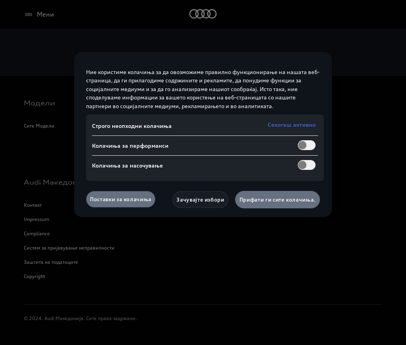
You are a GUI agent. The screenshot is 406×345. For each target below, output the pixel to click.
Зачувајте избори (200, 199)
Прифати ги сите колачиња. (277, 199)
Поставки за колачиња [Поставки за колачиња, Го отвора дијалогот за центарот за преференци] (120, 199)
